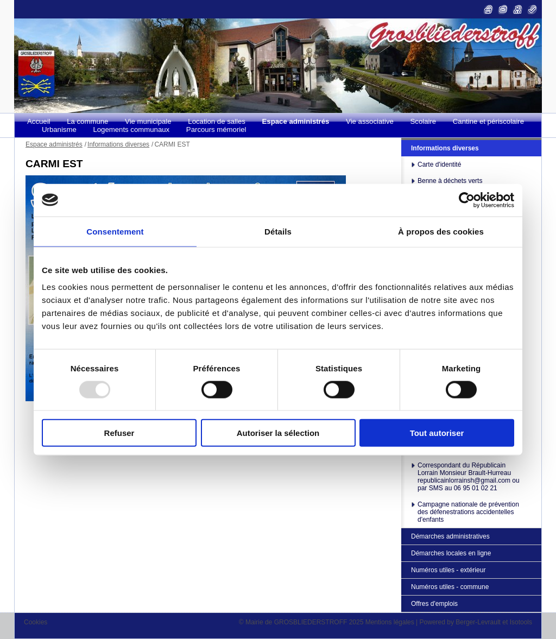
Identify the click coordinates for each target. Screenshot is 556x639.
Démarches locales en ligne (451, 553)
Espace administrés (296, 121)
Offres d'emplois (434, 604)
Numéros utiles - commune (450, 587)
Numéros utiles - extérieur (448, 570)
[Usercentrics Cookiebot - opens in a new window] (466, 200)
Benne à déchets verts (450, 181)
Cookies (35, 622)
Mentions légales (389, 622)
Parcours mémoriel (216, 129)
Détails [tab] (278, 231)
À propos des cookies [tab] (441, 231)
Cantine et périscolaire (488, 121)
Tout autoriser (437, 433)
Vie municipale (148, 121)
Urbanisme (59, 129)
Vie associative (370, 121)
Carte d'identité (439, 164)
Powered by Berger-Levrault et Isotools (476, 622)
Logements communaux (131, 129)
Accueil (38, 121)
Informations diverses (445, 148)
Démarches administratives (450, 536)
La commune (87, 121)
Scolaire (423, 121)
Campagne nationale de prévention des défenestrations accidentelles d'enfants (468, 512)
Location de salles (216, 121)
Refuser (119, 433)
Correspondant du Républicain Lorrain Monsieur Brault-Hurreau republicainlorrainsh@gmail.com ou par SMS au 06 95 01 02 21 (469, 476)
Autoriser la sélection (278, 433)
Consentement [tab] (114, 231)
